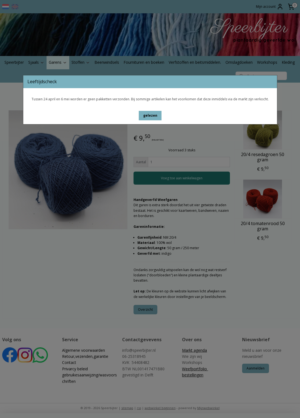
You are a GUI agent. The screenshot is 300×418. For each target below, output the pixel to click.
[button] (150, 116)
